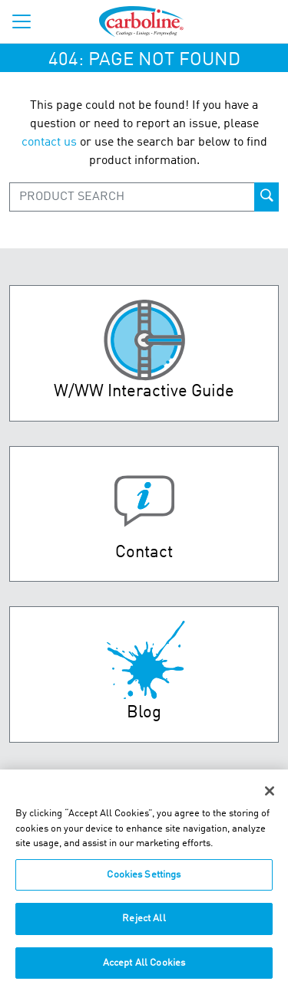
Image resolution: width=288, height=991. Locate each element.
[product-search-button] (266, 197)
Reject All (143, 925)
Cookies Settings (143, 880)
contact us (49, 142)
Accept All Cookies (144, 969)
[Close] (269, 797)
